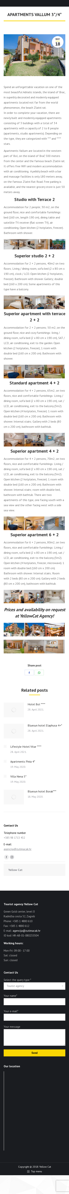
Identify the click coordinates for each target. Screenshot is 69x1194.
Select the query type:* (17, 980)
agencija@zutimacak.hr (17, 849)
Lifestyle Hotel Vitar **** (25, 746)
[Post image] (14, 710)
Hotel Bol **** (36, 704)
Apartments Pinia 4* (22, 761)
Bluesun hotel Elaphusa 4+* (45, 725)
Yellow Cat (15, 870)
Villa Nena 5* (18, 776)
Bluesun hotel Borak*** (42, 791)
